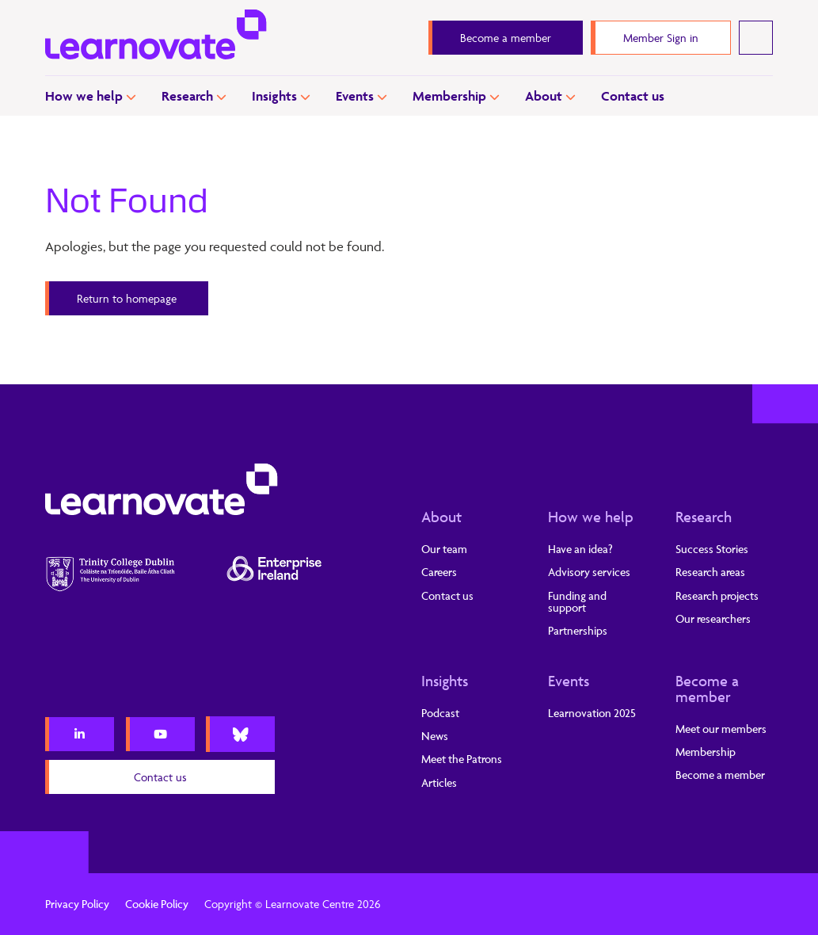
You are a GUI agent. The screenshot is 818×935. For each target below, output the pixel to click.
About (543, 96)
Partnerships (577, 630)
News (434, 735)
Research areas (710, 571)
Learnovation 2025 (592, 712)
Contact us (632, 96)
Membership (449, 96)
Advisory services (589, 571)
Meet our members (721, 728)
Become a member (707, 688)
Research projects (717, 595)
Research (187, 96)
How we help (84, 96)
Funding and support (577, 601)
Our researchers (713, 618)
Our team (444, 548)
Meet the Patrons (461, 758)
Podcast (440, 712)
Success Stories (711, 548)
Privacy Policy (77, 904)
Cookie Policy (156, 904)
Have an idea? (580, 548)
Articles (439, 782)
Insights (274, 96)
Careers (439, 571)
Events (355, 96)
